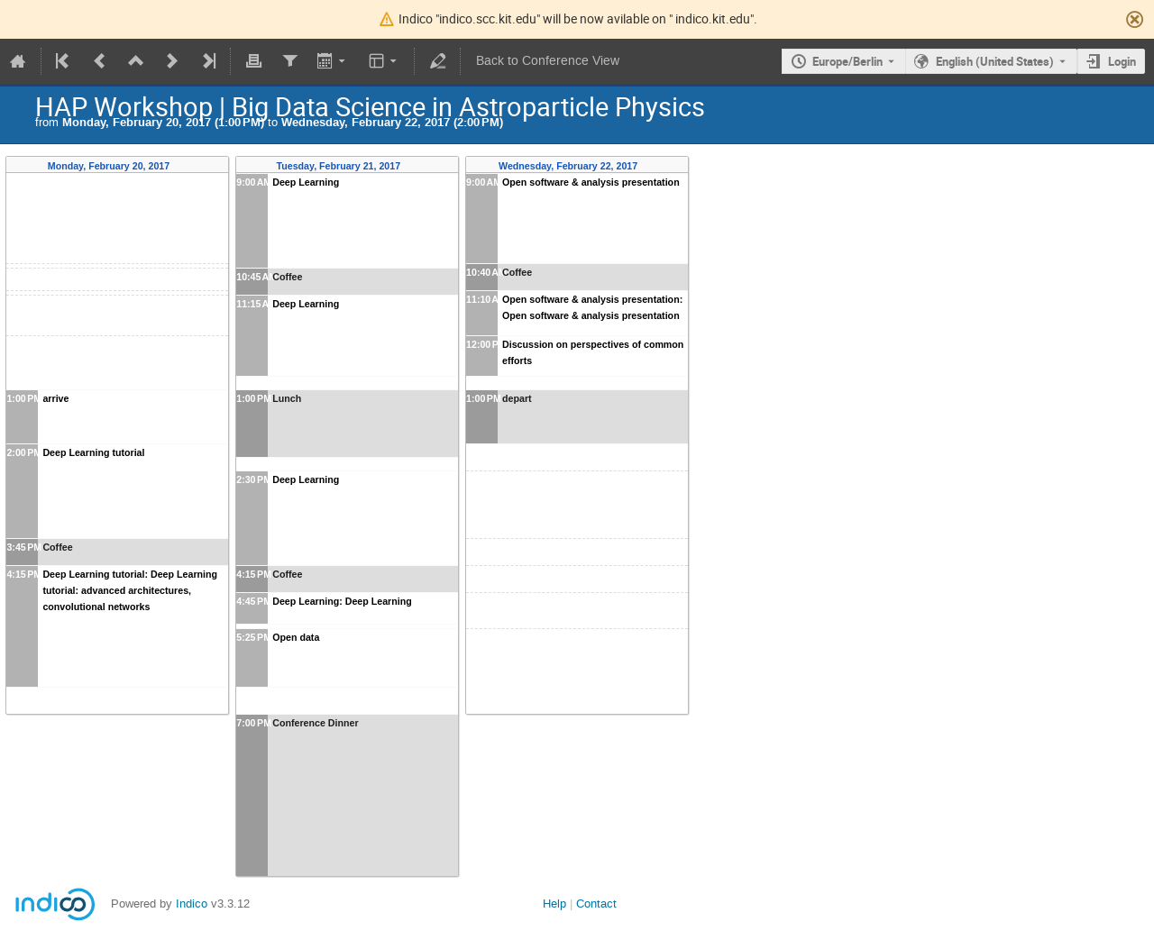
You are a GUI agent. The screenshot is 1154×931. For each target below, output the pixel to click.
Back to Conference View (547, 60)
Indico (191, 903)
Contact (596, 903)
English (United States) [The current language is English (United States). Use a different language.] (995, 61)
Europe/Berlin (847, 61)
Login (1122, 61)
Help (554, 903)
